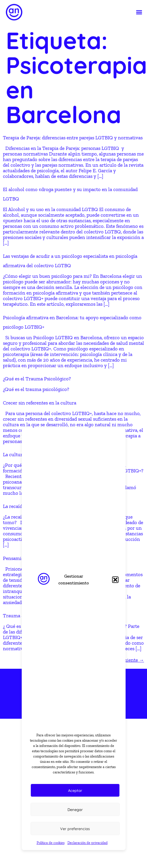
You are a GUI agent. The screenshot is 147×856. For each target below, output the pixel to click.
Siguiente (130, 660)
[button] (115, 580)
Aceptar (75, 790)
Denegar (75, 809)
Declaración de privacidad (87, 843)
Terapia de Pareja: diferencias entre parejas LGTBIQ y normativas (73, 138)
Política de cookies (51, 843)
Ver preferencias (75, 828)
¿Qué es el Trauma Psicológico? (37, 379)
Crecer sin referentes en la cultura (39, 403)
